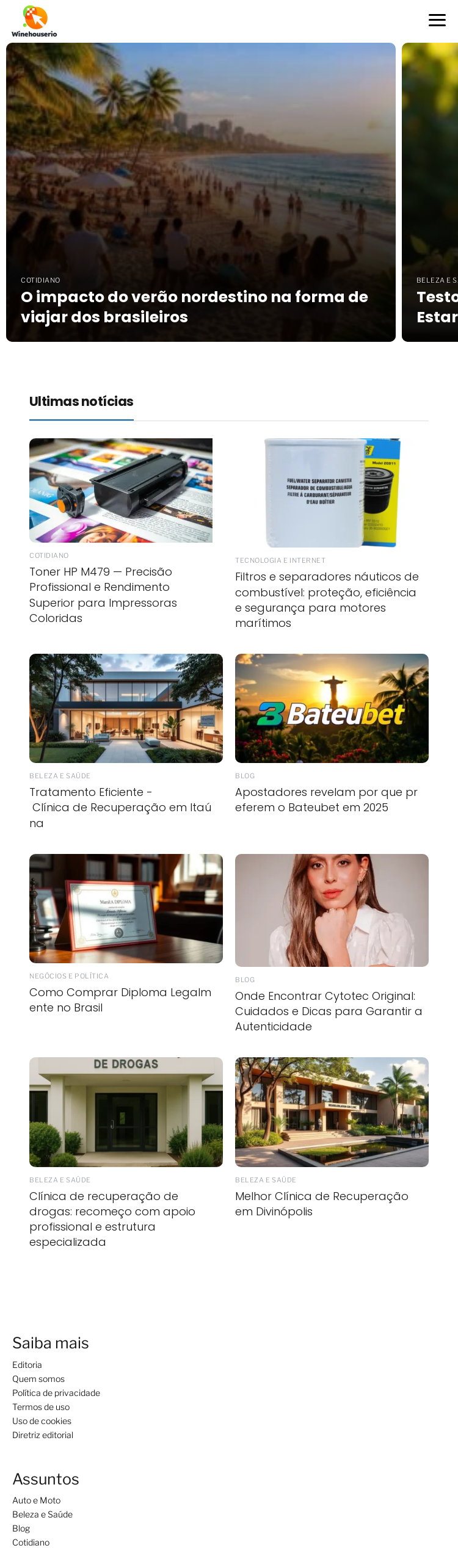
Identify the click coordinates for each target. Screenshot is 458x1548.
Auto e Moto (36, 1500)
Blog (21, 1528)
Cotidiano (30, 1542)
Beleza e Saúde (42, 1514)
